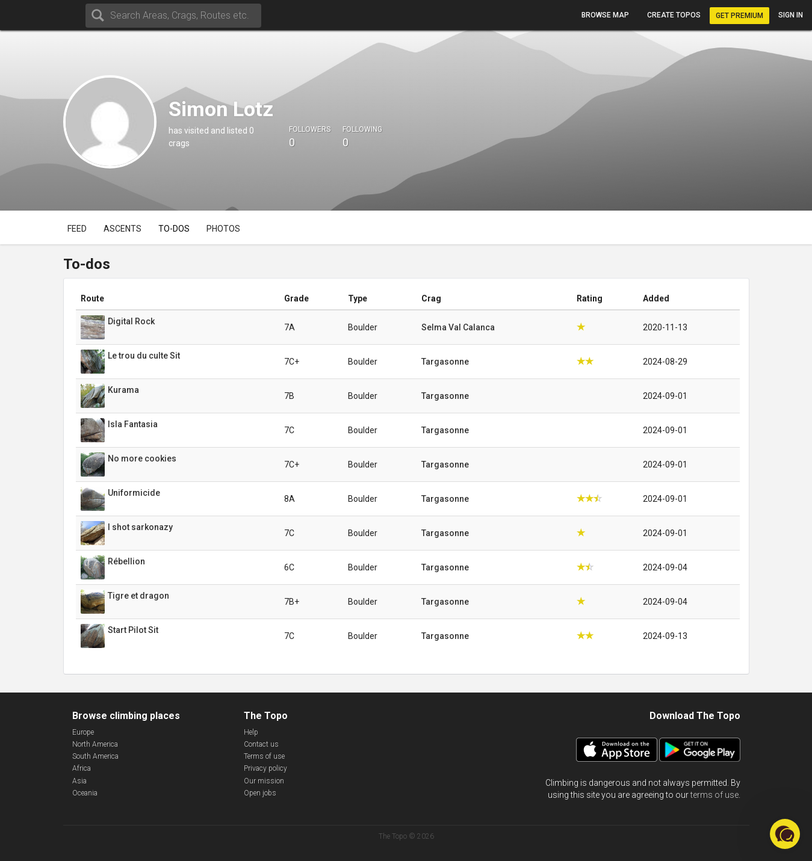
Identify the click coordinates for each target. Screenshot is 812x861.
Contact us (261, 744)
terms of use (714, 795)
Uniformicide (134, 493)
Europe (83, 732)
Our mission (264, 781)
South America (95, 756)
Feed (77, 228)
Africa (81, 768)
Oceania (85, 793)
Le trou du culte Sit (144, 355)
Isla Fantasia (133, 424)
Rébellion (126, 561)
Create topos (674, 15)
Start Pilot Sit (133, 630)
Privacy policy (265, 768)
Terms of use (264, 756)
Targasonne (445, 361)
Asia (79, 781)
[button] (785, 834)
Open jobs (260, 793)
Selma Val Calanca (458, 327)
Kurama (123, 390)
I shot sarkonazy (140, 527)
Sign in (790, 15)
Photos (223, 228)
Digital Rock (131, 321)
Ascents (122, 228)
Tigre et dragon (138, 595)
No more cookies (142, 458)
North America (95, 744)
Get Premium (739, 15)
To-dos (174, 228)
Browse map (605, 15)
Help (251, 732)
